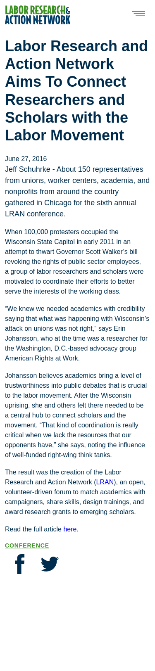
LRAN (105, 482)
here (69, 529)
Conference (27, 545)
